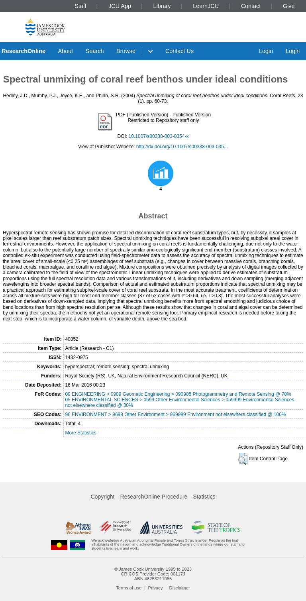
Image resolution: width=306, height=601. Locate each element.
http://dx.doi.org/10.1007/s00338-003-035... (182, 146)
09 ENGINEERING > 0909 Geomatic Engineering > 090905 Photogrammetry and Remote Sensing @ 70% (178, 394)
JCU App (119, 6)
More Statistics (80, 433)
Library (162, 6)
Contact (251, 6)
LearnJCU (206, 6)
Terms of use (128, 587)
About (65, 51)
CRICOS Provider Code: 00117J (153, 574)
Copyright (103, 496)
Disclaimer (179, 587)
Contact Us (179, 51)
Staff (80, 6)
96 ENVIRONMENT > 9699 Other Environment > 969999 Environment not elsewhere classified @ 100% (175, 414)
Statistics (204, 496)
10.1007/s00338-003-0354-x (159, 136)
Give (289, 6)
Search (95, 51)
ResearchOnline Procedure (154, 496)
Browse (125, 51)
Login (266, 51)
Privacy (155, 587)
